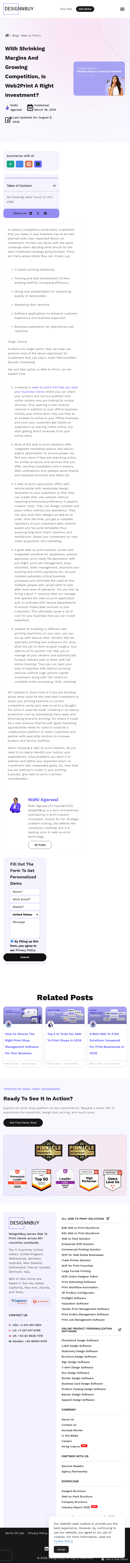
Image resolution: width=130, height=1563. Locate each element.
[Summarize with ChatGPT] (10, 164)
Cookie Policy (63, 1541)
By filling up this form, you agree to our (24, 946)
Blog (15, 35)
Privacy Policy (26, 950)
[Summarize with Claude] (28, 164)
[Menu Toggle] (122, 9)
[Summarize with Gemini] (19, 164)
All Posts (40, 844)
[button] (54, 185)
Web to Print (30, 35)
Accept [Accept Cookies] (61, 1549)
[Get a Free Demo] (113, 1558)
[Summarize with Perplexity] (38, 164)
